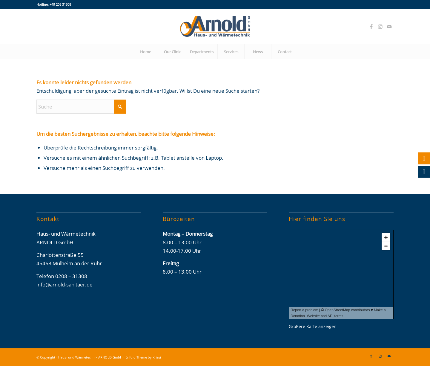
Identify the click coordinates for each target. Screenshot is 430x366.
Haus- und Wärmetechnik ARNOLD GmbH (90, 357)
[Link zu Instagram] (380, 26)
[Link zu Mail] (389, 26)
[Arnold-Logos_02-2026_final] (215, 26)
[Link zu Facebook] (371, 26)
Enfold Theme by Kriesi (143, 357)
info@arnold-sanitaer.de (64, 284)
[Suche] (81, 107)
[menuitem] (145, 51)
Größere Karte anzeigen (313, 326)
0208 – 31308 (71, 276)
